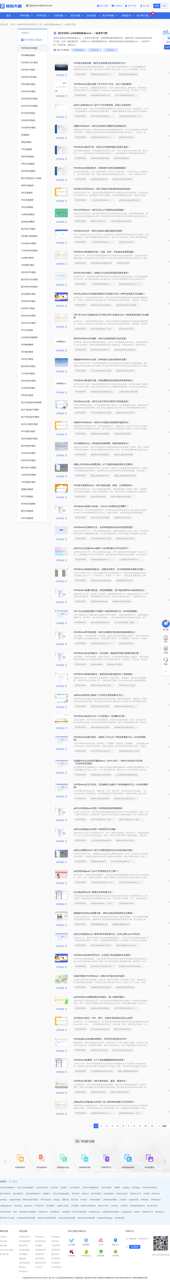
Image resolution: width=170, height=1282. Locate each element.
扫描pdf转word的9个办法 (100, 95)
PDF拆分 (83, 1200)
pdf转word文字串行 (126, 329)
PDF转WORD (80, 74)
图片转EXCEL (40, 1263)
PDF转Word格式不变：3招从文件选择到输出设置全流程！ (102, 147)
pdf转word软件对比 (98, 1092)
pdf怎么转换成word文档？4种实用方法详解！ (95, 829)
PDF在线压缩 (46, 1200)
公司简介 (3, 1237)
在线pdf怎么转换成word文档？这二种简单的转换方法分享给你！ (105, 1102)
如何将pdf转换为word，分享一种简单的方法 (103, 74)
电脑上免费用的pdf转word (128, 1071)
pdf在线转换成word (137, 1206)
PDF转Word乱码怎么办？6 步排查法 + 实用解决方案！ (100, 716)
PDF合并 (110, 50)
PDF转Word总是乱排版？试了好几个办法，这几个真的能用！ (103, 84)
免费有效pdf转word (98, 861)
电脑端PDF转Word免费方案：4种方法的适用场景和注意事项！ (104, 913)
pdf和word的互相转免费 (128, 392)
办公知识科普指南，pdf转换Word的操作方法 (126, 622)
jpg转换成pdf (109, 1194)
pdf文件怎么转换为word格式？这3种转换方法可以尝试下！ (102, 548)
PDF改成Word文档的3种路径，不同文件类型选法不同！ (101, 1039)
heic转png (18, 1206)
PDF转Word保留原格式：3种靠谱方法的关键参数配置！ (101, 168)
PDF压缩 (94, 50)
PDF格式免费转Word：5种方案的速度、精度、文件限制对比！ (104, 485)
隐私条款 (3, 1246)
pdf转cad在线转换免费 (86, 1218)
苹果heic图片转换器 (30, 1200)
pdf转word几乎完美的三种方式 (102, 966)
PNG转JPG (56, 1263)
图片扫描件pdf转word (122, 1029)
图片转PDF (23, 1246)
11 (152, 1126)
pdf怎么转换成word (7, 1188)
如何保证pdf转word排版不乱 (125, 350)
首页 (8, 15)
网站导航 (143, 1278)
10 (146, 1126)
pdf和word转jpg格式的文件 (129, 200)
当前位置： (5, 24)
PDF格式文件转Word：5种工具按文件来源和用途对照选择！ (103, 189)
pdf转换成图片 (95, 1200)
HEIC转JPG (40, 1259)
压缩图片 (63, 1188)
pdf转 (15, 1212)
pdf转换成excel (6, 1206)
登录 (157, 6)
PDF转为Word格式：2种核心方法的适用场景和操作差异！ (102, 273)
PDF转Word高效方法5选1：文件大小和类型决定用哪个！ (101, 506)
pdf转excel (28, 1206)
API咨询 (117, 6)
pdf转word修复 (96, 664)
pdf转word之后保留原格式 (123, 179)
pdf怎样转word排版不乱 (100, 350)
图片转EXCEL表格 (7, 1218)
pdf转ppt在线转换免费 (66, 1218)
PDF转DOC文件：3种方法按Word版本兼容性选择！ (99, 231)
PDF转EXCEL (40, 1241)
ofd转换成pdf (120, 1218)
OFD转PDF (39, 1206)
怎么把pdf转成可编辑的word (127, 775)
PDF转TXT (23, 1272)
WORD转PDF (40, 1250)
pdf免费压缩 (54, 1212)
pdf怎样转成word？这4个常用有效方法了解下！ (97, 871)
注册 (164, 6)
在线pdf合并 (43, 1212)
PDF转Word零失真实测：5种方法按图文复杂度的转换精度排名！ (105, 632)
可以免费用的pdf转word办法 (102, 1071)
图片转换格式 (5, 1194)
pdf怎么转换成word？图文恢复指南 (131, 820)
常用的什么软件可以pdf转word (131, 966)
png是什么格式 (63, 1206)
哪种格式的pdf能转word (128, 74)
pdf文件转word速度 (98, 497)
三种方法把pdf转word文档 (121, 221)
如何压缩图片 (106, 1188)
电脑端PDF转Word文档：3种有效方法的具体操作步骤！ (101, 359)
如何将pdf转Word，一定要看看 (103, 903)
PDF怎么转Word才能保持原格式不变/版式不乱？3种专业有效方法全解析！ (110, 294)
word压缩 (114, 1206)
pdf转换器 (144, 1200)
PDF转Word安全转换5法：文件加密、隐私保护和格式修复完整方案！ (107, 653)
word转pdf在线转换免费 (26, 1218)
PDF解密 (38, 1246)
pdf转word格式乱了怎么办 (129, 751)
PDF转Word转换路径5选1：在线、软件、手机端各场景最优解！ (104, 252)
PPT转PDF (56, 1259)
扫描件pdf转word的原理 (100, 434)
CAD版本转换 (24, 1250)
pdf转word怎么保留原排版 (101, 581)
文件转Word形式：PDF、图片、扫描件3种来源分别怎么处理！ (104, 1018)
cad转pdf (122, 1200)
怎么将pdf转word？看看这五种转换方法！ (94, 892)
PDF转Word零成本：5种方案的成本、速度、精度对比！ (101, 1081)
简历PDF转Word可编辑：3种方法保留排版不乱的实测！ (101, 338)
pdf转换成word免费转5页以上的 (103, 392)
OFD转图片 (50, 1206)
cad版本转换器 (14, 1200)
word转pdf (54, 1188)
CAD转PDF (56, 1246)
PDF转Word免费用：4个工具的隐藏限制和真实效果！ (100, 1060)
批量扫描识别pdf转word (125, 987)
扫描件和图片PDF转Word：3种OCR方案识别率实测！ (100, 976)
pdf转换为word (94, 1212)
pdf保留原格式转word (99, 179)
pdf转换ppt (136, 1188)
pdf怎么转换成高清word (100, 622)
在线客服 (134, 1247)
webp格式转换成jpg (104, 1218)
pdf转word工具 (135, 1194)
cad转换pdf (66, 1212)
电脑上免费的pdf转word (100, 476)
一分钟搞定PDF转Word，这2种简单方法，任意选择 (103, 200)
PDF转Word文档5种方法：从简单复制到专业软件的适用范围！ (104, 527)
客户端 (144, 6)
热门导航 (102, 6)
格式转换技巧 (18, 1194)
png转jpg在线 (126, 1212)
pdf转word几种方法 (126, 137)
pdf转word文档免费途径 (100, 455)
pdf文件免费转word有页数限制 (122, 497)
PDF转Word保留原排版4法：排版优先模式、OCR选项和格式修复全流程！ (110, 569)
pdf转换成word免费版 (27, 1212)
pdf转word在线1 (123, 263)
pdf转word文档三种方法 (125, 371)
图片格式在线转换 (80, 1212)
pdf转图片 (46, 1194)
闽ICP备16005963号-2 (124, 1278)
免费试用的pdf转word (99, 601)
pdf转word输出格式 (121, 158)
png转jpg (125, 1188)
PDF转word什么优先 (127, 685)
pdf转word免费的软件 (90, 1188)
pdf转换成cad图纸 (110, 1200)
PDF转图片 (56, 1237)
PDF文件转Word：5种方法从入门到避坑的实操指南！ (100, 210)
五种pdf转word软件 (126, 903)
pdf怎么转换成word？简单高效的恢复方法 (103, 820)
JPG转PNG (39, 1254)
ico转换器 (74, 1206)
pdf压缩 (146, 1194)
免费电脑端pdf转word (99, 924)
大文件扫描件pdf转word (100, 1029)
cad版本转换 (133, 1200)
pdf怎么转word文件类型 (100, 518)
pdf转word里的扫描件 (122, 434)
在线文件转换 (5, 1212)
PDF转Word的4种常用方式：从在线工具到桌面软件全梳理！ (103, 955)
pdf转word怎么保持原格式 (101, 305)
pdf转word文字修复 (114, 664)
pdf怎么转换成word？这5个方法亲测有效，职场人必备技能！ (103, 105)
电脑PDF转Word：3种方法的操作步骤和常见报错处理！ (101, 126)
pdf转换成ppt (156, 1200)
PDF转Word (78, 50)
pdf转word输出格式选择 (100, 158)
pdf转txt (137, 1212)
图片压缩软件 (96, 1194)
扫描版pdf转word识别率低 (101, 775)
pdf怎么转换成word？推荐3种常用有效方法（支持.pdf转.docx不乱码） (107, 934)
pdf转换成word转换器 (111, 1212)
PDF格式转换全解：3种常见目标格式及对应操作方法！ (100, 63)
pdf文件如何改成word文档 (123, 1050)
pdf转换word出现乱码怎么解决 (126, 706)
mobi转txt (124, 1206)
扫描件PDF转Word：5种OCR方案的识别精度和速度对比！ (102, 422)
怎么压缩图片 (75, 1188)
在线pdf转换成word (33, 1194)
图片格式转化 (152, 1206)
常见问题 (3, 1241)
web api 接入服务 (6, 1250)
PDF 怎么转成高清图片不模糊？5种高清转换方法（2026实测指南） (106, 611)
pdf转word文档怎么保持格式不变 (128, 305)
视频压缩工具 (148, 1212)
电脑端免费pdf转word (121, 924)
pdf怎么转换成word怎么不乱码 (128, 945)
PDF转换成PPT (25, 1241)
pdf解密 (117, 1188)
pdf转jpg (56, 1200)
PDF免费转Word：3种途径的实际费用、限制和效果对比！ (102, 443)
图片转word (159, 1212)
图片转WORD (24, 1263)
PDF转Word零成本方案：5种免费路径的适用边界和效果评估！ (104, 380)
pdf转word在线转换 (88, 1206)
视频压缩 (65, 1200)
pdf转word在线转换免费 (46, 1218)
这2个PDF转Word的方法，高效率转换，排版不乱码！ (127, 95)
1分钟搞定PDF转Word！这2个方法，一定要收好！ (131, 116)
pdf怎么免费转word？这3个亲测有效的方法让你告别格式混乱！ (104, 850)
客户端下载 (4, 1254)
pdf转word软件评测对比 (120, 1092)
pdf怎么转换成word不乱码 (101, 945)
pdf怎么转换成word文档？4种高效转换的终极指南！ (99, 808)
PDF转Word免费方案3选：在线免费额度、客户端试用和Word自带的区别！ (110, 590)
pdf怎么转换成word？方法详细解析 (103, 329)
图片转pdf (76, 1194)
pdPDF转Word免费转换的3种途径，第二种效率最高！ (100, 997)
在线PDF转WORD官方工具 (29, 24)
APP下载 (130, 6)
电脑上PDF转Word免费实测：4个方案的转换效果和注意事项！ (104, 464)
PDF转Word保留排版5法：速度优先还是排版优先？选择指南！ (104, 674)
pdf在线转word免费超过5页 (101, 263)
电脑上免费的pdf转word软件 (125, 476)
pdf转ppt (3, 1200)
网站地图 (136, 1278)
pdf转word (156, 1194)
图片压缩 (74, 1200)
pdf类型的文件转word (122, 518)
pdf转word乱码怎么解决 (100, 706)
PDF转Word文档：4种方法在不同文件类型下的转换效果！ (102, 401)
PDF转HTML (56, 1267)
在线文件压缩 (103, 1206)
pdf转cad (85, 1194)
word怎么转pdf (42, 1188)
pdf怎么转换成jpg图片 (25, 1188)
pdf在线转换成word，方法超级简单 (131, 1113)
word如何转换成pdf (149, 1188)
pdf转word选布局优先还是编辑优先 (103, 685)
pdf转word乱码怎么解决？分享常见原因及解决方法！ (99, 695)
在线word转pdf (122, 1194)
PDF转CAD (39, 1237)
